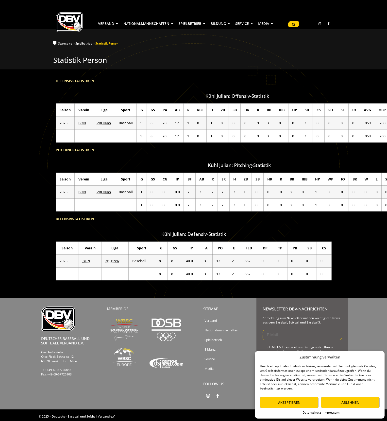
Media (209, 369)
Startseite (65, 43)
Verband (210, 321)
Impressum (331, 412)
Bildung (210, 349)
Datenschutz (312, 412)
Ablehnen (350, 402)
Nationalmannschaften (221, 330)
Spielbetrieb (83, 43)
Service (209, 359)
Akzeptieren (289, 402)
